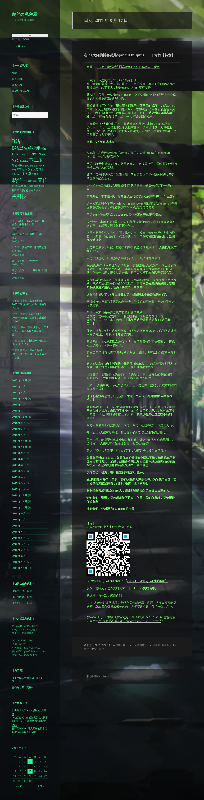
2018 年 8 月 (19, 422)
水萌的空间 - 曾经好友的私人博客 (30, 717)
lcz (174, 645)
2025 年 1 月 (19, 386)
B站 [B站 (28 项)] (16, 141)
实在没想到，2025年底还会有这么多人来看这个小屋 (29, 304)
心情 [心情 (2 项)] (30, 169)
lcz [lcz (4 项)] (18, 154)
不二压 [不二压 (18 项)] (36, 160)
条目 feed (17, 78)
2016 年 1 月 (19, 561)
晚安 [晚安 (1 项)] (19, 174)
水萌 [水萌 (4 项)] (35, 174)
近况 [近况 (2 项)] (19, 190)
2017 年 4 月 (19, 477)
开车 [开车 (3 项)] (19, 169)
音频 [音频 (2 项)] (35, 190)
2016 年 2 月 (19, 555)
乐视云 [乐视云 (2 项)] (21, 165)
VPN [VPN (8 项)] (15, 160)
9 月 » (41, 785)
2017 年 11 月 (19, 446)
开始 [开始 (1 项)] (14, 169)
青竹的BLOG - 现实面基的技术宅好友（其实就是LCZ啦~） (29, 730)
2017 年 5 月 (19, 471)
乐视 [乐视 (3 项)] (14, 165)
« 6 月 (19, 785)
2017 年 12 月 (19, 440)
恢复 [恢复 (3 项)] (35, 169)
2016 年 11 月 (19, 501)
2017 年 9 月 (19, 453)
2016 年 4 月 (19, 543)
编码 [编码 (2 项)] (31, 186)
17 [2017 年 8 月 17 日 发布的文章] (30, 771)
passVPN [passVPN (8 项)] (33, 153)
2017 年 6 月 (19, 465)
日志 (89, 645)
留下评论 (99, 648)
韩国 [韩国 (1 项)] (31, 190)
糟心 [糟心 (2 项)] (26, 186)
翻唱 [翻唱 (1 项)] (36, 186)
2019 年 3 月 (19, 404)
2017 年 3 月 (19, 483)
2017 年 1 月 (19, 489)
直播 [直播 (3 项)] (14, 186)
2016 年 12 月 (19, 495)
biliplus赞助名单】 (144, 588)
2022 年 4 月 (19, 392)
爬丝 (86, 648)
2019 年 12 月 (19, 398)
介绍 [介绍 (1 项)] (27, 165)
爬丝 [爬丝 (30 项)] (17, 180)
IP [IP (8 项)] (14, 153)
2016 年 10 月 (19, 507)
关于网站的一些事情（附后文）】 (128, 363)
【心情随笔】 (19, 596)
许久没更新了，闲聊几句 (25, 260)
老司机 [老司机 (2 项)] (42, 186)
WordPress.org (20, 91)
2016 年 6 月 (19, 531)
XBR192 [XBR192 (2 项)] (24, 160)
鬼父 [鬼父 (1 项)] (40, 190)
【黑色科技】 (19, 602)
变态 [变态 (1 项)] (32, 165)
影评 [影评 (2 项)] (24, 169)
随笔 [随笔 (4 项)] (25, 190)
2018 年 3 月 (19, 428)
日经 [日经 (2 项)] (14, 174)
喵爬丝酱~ (121, 645)
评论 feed (17, 84)
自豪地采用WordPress (96, 676)
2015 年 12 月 (19, 568)
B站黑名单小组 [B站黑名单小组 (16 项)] (26, 148)
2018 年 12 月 (19, 416)
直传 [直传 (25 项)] (42, 180)
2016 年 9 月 (19, 513)
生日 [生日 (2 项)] (25, 181)
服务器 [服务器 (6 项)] (26, 173)
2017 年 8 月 (19, 459)
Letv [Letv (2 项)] (23, 154)
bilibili (156, 645)
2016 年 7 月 (19, 525)
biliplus (166, 645)
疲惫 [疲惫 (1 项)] (35, 181)
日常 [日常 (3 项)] (41, 169)
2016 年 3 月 (19, 549)
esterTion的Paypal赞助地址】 (147, 580)
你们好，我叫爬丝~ (22, 687)
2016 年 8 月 (19, 519)
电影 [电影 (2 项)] (30, 181)
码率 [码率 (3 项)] (20, 186)
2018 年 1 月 (19, 434)
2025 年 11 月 (19, 380)
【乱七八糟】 (19, 590)
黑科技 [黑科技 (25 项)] (19, 196)
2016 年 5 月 (19, 537)
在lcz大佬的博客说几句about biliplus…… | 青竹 (128, 66)
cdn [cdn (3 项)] (43, 148)
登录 (14, 72)
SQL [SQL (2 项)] (44, 154)
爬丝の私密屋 (24, 14)
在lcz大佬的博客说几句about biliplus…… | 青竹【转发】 (129, 55)
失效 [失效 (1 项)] (36, 165)
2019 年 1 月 (19, 410)
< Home (20, 46)
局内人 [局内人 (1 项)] (41, 165)
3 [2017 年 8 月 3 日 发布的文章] (30, 761)
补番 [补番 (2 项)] (14, 190)
